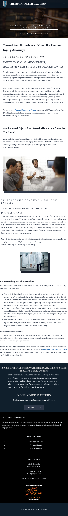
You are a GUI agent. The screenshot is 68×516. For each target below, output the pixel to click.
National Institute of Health (25, 110)
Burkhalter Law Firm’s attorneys (54, 349)
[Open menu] (64, 3)
